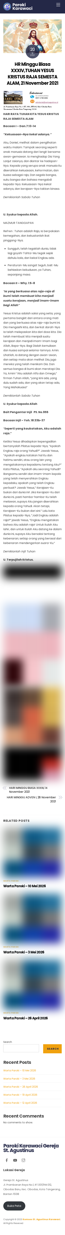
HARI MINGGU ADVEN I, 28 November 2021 (31, 799)
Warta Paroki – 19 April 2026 (20, 1095)
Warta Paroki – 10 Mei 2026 (24, 886)
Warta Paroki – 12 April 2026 (20, 1103)
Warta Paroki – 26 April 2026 (25, 1018)
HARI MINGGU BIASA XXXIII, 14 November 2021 (28, 790)
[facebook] (6, 1160)
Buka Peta (14, 1206)
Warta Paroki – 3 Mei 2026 (23, 952)
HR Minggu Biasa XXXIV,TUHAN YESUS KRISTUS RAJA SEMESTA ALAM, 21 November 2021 (32, 73)
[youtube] (15, 1160)
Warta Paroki (11, 881)
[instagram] (23, 1160)
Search (7, 1042)
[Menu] (58, 4)
